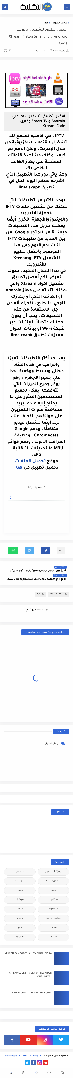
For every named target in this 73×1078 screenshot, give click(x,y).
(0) (7, 51)
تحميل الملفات (30, 461)
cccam (53, 928)
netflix (53, 937)
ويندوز (19, 918)
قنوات (20, 909)
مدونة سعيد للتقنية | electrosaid (23, 1056)
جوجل (20, 890)
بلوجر (53, 890)
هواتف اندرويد (60, 23)
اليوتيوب (19, 881)
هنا (20, 468)
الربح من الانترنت (53, 881)
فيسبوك (53, 909)
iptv (46, 23)
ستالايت (53, 899)
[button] (45, 550)
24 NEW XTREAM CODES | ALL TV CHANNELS (28, 953)
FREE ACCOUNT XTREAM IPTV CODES (32, 993)
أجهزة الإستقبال (53, 871)
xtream (20, 937)
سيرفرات (20, 899)
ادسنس (19, 871)
